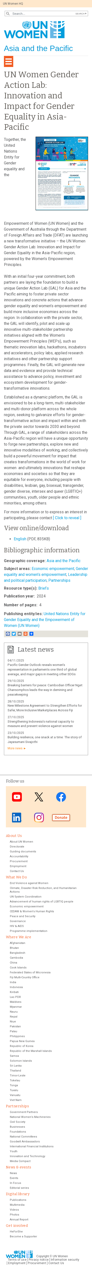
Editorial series (19, 1188)
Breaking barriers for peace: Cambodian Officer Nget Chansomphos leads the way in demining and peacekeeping (45, 689)
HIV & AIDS (17, 926)
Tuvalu (14, 1090)
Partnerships (59, 580)
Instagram (39, 817)
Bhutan (14, 948)
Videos (14, 1209)
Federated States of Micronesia (30, 972)
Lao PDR (15, 997)
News (13, 1173)
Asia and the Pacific (63, 560)
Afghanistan (17, 943)
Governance (18, 921)
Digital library (17, 1194)
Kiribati (14, 992)
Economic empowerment (53, 568)
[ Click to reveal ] (67, 518)
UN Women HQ (13, 3)
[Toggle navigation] (8, 61)
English (20, 539)
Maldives (15, 1002)
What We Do (16, 877)
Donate (61, 817)
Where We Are (18, 937)
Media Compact (20, 1161)
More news (15, 748)
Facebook (61, 797)
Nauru (14, 1011)
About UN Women (21, 841)
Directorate (17, 846)
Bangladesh (17, 952)
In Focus (15, 1183)
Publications (18, 1200)
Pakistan (15, 1026)
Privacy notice (39, 1259)
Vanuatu (15, 1095)
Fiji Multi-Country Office (24, 977)
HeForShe (16, 1231)
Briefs (43, 588)
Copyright (42, 1256)
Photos (14, 1214)
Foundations (18, 1131)
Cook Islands (18, 967)
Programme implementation (28, 931)
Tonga (14, 1085)
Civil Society (17, 1122)
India (13, 982)
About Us (14, 836)
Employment (18, 866)
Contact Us (17, 871)
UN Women (60, 1256)
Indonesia (16, 987)
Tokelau (15, 1080)
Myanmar (16, 1006)
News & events (18, 1167)
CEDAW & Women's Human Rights (32, 911)
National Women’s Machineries (30, 1117)
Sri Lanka (16, 1065)
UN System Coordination (25, 896)
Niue (13, 1021)
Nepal (13, 1016)
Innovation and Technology (27, 1156)
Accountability (19, 856)
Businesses (17, 1126)
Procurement (18, 861)
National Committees (23, 1136)
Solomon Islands (21, 1060)
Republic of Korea (21, 1046)
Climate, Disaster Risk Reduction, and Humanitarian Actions (43, 889)
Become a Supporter (23, 1236)
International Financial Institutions (31, 1146)
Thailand (15, 1070)
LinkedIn (17, 817)
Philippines (17, 1036)
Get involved (17, 1226)
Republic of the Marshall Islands (31, 1051)
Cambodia (16, 957)
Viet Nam (16, 1100)
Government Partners (24, 1112)
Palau (13, 1031)
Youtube (17, 797)
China (13, 962)
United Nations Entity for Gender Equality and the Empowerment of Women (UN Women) (44, 619)
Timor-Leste (18, 1075)
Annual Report (19, 1219)
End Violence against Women (29, 883)
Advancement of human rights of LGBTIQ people (41, 901)
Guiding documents (23, 851)
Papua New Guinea (22, 1041)
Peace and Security (22, 916)
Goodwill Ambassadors (25, 1141)
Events (14, 1178)
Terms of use (17, 1259)
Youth (13, 1151)
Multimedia (17, 1204)
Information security (65, 1259)
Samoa (14, 1056)
